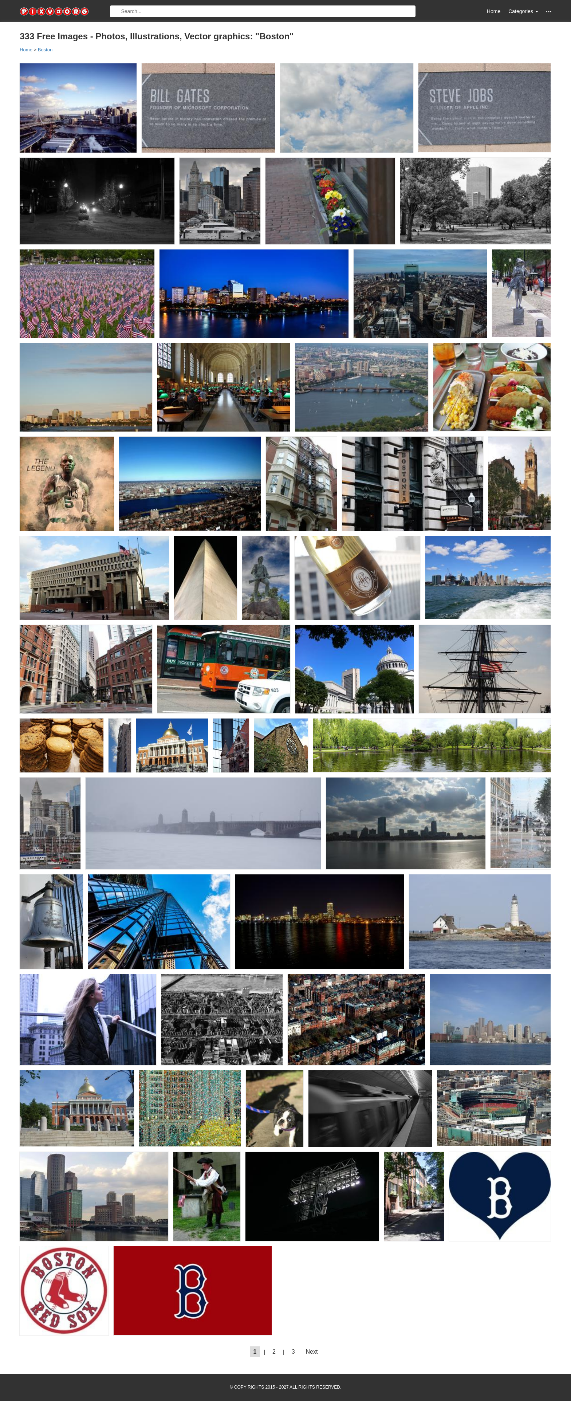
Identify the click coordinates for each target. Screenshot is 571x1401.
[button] (549, 11)
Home (493, 11)
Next (312, 1352)
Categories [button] (523, 11)
